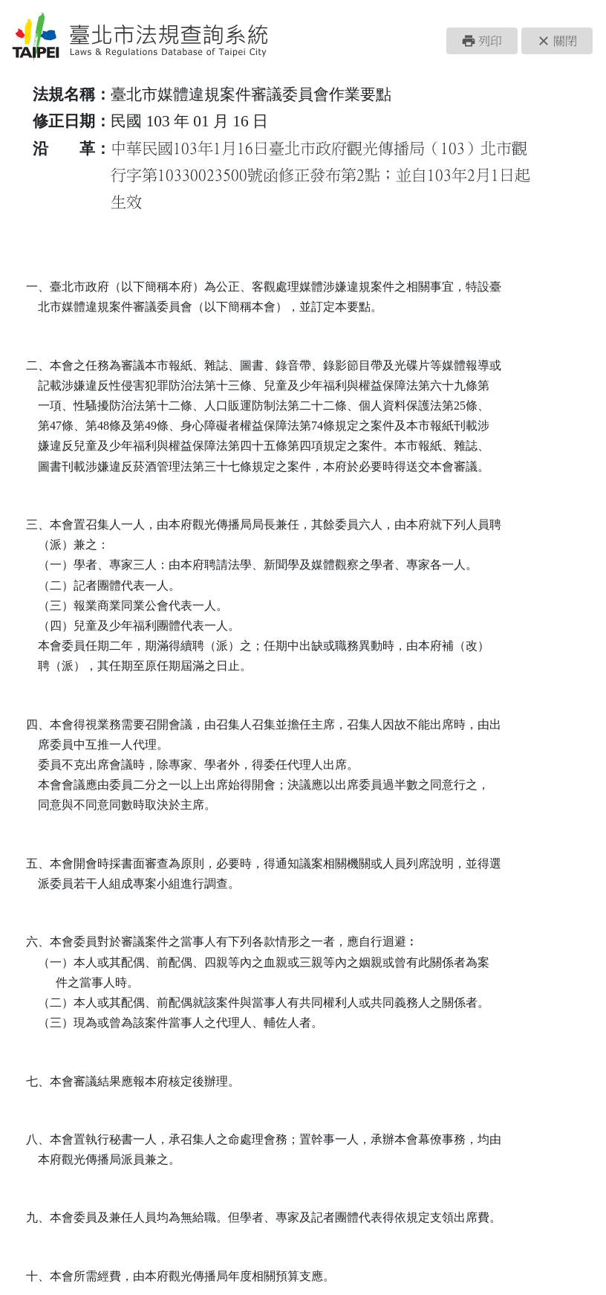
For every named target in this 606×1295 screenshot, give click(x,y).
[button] (482, 41)
